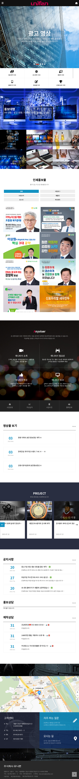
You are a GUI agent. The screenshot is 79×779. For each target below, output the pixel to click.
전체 (21, 194)
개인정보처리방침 (15, 769)
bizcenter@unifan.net (46, 767)
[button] (34, 64)
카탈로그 (57, 194)
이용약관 (6, 769)
